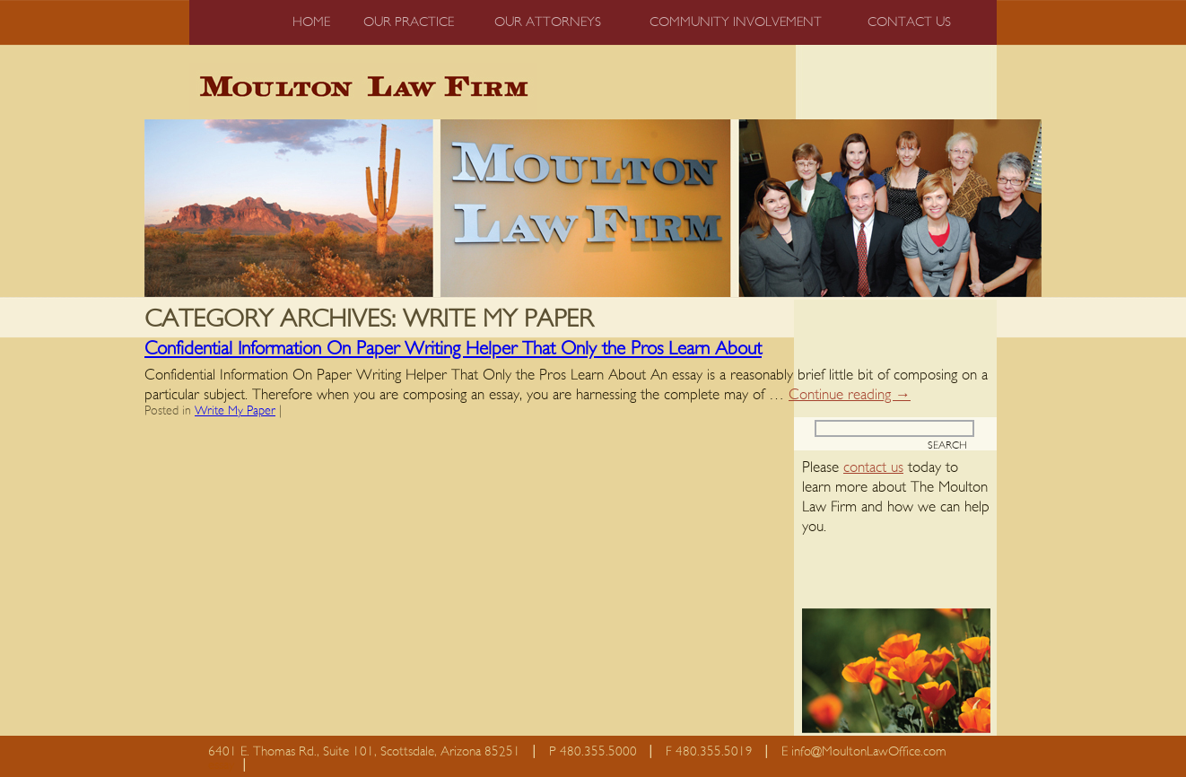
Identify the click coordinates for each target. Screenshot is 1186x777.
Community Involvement (736, 22)
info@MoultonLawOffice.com (868, 751)
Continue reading (850, 394)
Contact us (909, 22)
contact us (873, 467)
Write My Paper (235, 411)
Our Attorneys (547, 22)
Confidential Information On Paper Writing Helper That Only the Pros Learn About (453, 348)
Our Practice (408, 22)
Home (311, 22)
